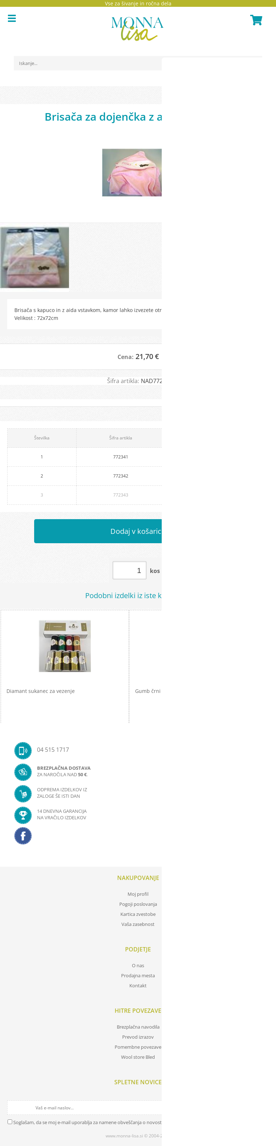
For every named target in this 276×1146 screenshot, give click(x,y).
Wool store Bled (138, 1057)
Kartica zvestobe (138, 914)
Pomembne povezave (138, 1047)
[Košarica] (255, 20)
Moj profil (138, 894)
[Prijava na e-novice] (262, 1107)
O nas (138, 965)
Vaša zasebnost (138, 924)
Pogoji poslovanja (138, 904)
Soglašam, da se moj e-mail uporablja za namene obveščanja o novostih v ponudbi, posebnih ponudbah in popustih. (137, 1122)
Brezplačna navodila (138, 1027)
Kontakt (138, 985)
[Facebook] (138, 838)
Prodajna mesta (138, 975)
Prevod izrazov (138, 1037)
